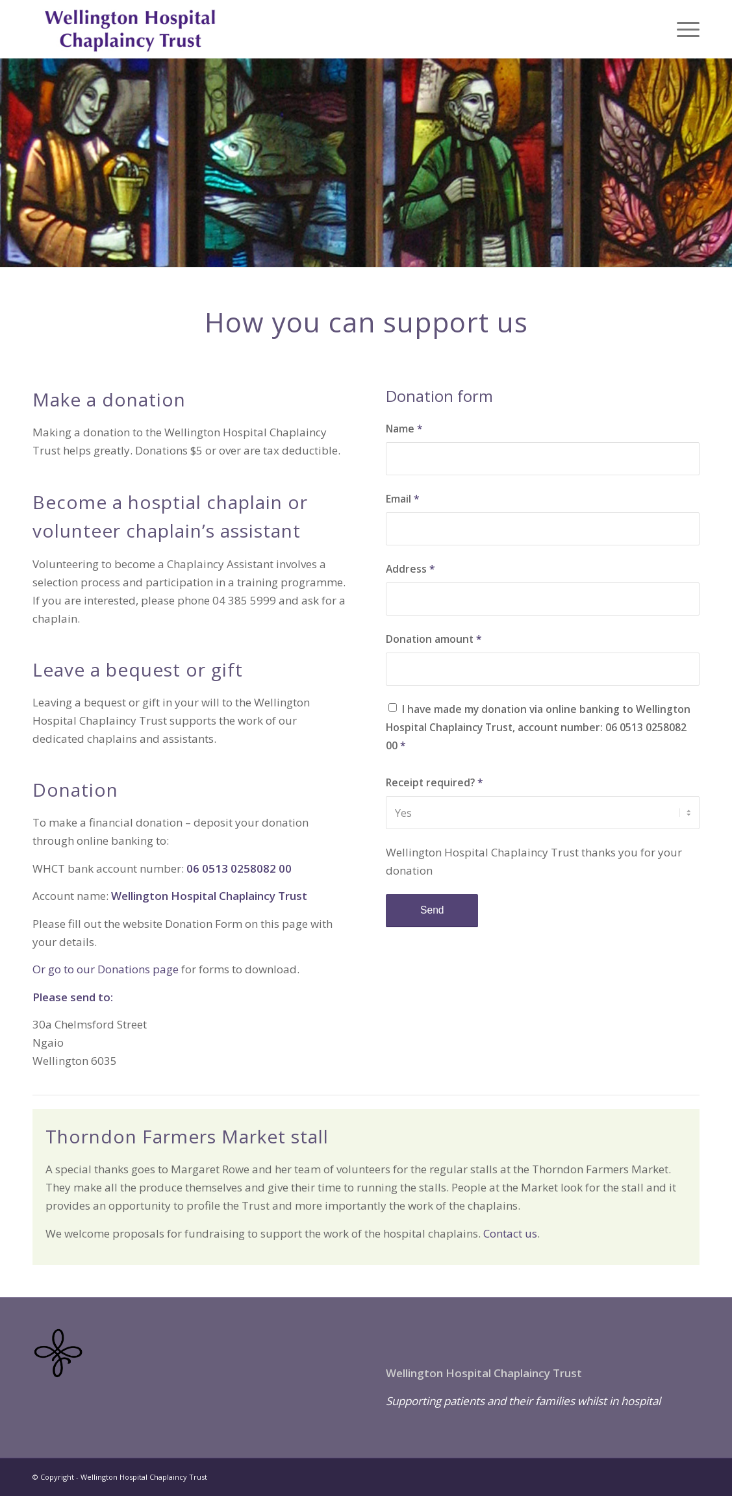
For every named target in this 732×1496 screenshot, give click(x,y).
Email (403, 499)
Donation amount (434, 639)
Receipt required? (434, 782)
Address (410, 569)
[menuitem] (684, 29)
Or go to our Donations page (105, 969)
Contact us (510, 1233)
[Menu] (684, 29)
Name (404, 428)
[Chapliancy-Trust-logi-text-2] (130, 29)
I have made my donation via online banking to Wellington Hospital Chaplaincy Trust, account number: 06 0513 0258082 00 (538, 727)
